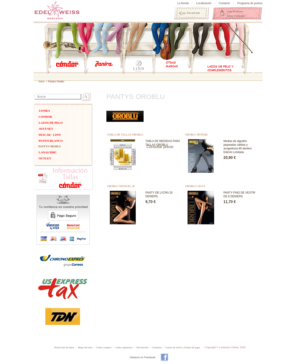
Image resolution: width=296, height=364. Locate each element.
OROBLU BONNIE (196, 134)
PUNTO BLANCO (51, 140)
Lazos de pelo (51, 122)
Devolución (142, 347)
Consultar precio (159, 147)
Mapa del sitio (85, 347)
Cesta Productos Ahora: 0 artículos (236, 13)
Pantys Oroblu (49, 146)
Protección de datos (64, 347)
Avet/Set (46, 128)
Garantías (157, 347)
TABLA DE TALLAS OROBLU (125, 134)
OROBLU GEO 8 (195, 186)
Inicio (42, 81)
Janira (44, 110)
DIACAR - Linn (50, 134)
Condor (45, 116)
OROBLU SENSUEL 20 (121, 186)
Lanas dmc (48, 152)
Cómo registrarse (124, 347)
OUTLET (45, 158)
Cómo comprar (103, 347)
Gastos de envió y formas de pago (182, 347)
